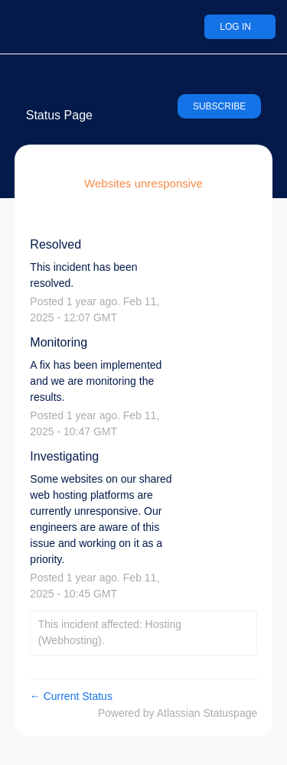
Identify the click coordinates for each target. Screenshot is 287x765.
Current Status (71, 696)
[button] (219, 106)
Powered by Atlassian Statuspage (178, 713)
